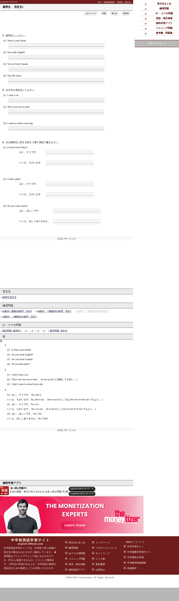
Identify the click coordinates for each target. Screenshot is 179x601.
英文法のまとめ (77, 542)
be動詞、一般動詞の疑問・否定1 (54, 311)
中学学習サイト (135, 546)
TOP (99, 2)
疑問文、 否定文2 (124, 2)
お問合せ (100, 569)
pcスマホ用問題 (77, 553)
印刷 (104, 13)
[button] (126, 13)
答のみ (114, 13)
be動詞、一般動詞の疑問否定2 (92, 311)
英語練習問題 (109, 2)
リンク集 (100, 559)
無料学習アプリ (164, 23)
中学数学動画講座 (136, 563)
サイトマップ (103, 553)
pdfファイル (91, 13)
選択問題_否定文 (58, 330)
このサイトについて (106, 548)
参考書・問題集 (164, 33)
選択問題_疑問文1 (11, 330)
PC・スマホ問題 (164, 13)
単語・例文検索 (164, 18)
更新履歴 (100, 564)
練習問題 (164, 8)
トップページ (103, 542)
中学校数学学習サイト (139, 552)
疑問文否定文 (9, 297)
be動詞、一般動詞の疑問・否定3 (19, 316)
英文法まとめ (164, 3)
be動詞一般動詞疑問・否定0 (17, 311)
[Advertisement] (89, 594)
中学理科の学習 (135, 557)
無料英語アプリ (77, 569)
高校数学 (132, 568)
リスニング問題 (164, 28)
